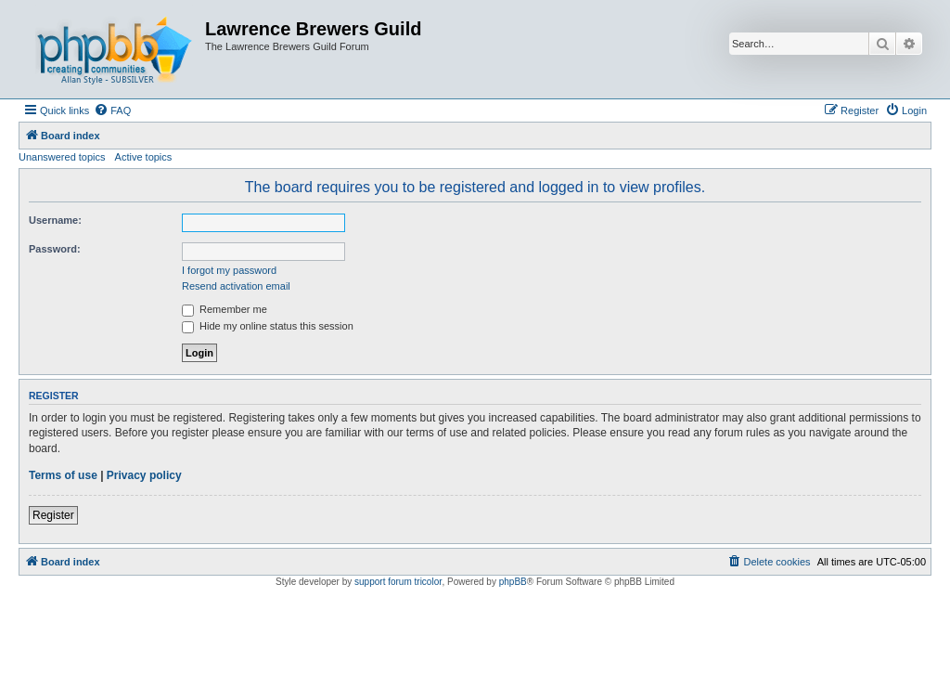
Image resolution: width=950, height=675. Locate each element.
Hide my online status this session (267, 325)
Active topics (144, 156)
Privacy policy (144, 475)
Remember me (224, 309)
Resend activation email (236, 286)
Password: (55, 248)
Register (53, 515)
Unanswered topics (62, 156)
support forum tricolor (398, 582)
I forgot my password (229, 270)
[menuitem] (112, 110)
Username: (55, 220)
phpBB (513, 582)
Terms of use (63, 475)
